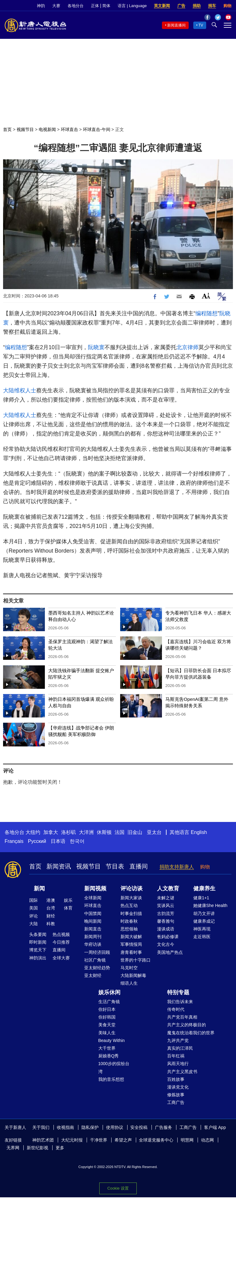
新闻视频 (95, 888)
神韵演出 (37, 957)
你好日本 (107, 1009)
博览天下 (37, 949)
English (199, 832)
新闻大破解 (131, 936)
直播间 (138, 866)
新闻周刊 (92, 936)
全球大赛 (61, 957)
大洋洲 (86, 832)
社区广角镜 (95, 960)
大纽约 (33, 832)
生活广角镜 (109, 1001)
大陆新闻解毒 (133, 975)
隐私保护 (90, 1127)
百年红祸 (175, 1055)
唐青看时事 (131, 952)
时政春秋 (129, 921)
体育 (68, 907)
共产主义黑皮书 (182, 1071)
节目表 (115, 866)
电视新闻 (47, 129)
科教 (50, 923)
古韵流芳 (165, 913)
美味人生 (107, 1032)
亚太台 (154, 832)
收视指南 (65, 1127)
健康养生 (204, 888)
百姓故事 (175, 1079)
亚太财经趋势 (97, 967)
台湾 (50, 907)
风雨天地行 (178, 1063)
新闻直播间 (176, 25)
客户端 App (215, 1127)
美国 (33, 907)
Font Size (206, 296)
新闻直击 (92, 928)
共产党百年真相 (182, 1017)
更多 (60, 1147)
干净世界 (98, 1140)
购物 (227, 5)
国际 (33, 900)
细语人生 (129, 983)
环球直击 (69, 129)
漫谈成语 (165, 928)
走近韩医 (201, 936)
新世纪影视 (37, 1147)
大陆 (33, 923)
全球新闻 (92, 897)
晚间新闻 (92, 921)
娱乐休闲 (109, 992)
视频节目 (25, 129)
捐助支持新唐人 (176, 866)
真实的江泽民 (180, 1048)
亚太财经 (92, 975)
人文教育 (168, 888)
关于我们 (40, 1127)
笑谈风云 (165, 905)
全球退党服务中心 (156, 1140)
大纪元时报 (72, 1140)
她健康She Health (210, 905)
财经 (50, 915)
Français (14, 841)
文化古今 (165, 944)
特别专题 (178, 992)
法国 (119, 832)
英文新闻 (162, 5)
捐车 (212, 5)
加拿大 (50, 832)
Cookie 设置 (117, 1188)
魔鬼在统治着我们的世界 (190, 1032)
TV (201, 25)
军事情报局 (131, 944)
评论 (33, 915)
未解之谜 (165, 897)
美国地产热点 (170, 952)
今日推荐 (61, 942)
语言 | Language (132, 5)
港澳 (50, 900)
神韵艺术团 (43, 1140)
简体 (106, 5)
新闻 (39, 888)
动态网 (207, 1140)
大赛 (56, 5)
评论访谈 (131, 888)
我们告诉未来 (180, 1001)
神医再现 (201, 928)
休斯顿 (104, 832)
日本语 (58, 841)
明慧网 (187, 1140)
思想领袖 (129, 928)
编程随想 (206, 313)
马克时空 (129, 967)
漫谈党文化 (178, 1087)
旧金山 (135, 832)
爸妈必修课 (168, 936)
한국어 (77, 841)
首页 (7, 129)
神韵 (41, 5)
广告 (181, 5)
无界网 (12, 1147)
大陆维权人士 (19, 390)
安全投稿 (139, 1127)
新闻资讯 (58, 866)
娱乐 (68, 900)
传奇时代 (175, 1009)
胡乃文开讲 (204, 913)
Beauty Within (111, 1040)
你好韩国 (107, 1017)
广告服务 (163, 1127)
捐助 (197, 5)
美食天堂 (107, 1024)
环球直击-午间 (96, 129)
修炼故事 (175, 1094)
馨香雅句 (165, 921)
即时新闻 (37, 942)
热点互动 (129, 905)
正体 (95, 5)
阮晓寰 (96, 347)
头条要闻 (37, 934)
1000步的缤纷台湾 (113, 1067)
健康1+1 (201, 897)
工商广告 (175, 1102)
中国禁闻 (92, 913)
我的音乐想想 (111, 1079)
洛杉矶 (68, 832)
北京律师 (187, 347)
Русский (37, 841)
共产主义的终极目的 (186, 1024)
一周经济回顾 (97, 952)
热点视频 (61, 934)
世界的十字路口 (135, 960)
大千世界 (107, 1048)
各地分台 (76, 5)
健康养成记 (204, 921)
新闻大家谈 (131, 897)
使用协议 (114, 1127)
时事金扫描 (131, 913)
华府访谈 (92, 944)
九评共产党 (178, 1040)
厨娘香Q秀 (108, 1055)
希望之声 (123, 1140)
